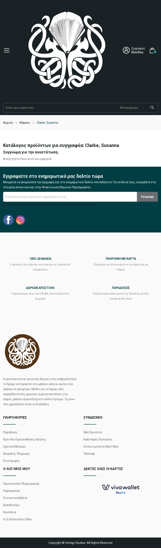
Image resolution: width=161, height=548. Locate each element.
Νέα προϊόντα (93, 432)
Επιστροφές (11, 460)
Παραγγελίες (11, 490)
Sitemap (89, 453)
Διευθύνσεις (11, 505)
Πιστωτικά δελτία (15, 498)
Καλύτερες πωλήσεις (98, 439)
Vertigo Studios (75, 542)
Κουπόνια (9, 512)
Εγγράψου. (138, 48)
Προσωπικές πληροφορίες (21, 483)
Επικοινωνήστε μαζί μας (101, 446)
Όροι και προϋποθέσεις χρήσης (24, 439)
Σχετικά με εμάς (14, 446)
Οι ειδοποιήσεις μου (17, 519)
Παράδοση (10, 432)
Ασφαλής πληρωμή (16, 453)
